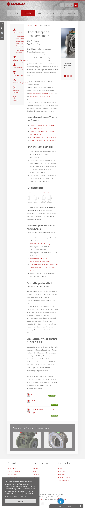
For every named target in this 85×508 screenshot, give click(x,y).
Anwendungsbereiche (44, 13)
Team (34, 471)
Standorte (36, 474)
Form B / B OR (45, 193)
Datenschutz (42, 494)
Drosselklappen (11, 468)
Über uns (35, 468)
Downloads (61, 471)
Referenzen (61, 474)
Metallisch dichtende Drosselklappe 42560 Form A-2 (71, 76)
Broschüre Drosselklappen (39, 395)
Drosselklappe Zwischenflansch (20, 42)
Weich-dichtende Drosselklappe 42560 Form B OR (68, 76)
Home (29, 25)
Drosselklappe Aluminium (20, 51)
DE (62, 5)
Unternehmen (57, 13)
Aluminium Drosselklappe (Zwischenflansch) (43, 140)
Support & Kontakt (71, 14)
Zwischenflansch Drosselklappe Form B (41, 96)
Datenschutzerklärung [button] (18, 496)
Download (51, 395)
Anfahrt (35, 477)
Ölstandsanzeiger (12, 474)
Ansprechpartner (63, 481)
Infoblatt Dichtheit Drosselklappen (41, 401)
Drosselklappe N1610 (20, 47)
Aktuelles (14, 13)
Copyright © (59, 494)
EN (67, 5)
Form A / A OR (32, 193)
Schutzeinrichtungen (13, 471)
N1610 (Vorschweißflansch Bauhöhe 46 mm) (43, 137)
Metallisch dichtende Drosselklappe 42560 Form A (65, 76)
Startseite (61, 468)
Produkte (28, 13)
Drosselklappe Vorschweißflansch (20, 37)
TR (71, 5)
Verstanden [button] (20, 501)
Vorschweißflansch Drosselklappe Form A (41, 93)
